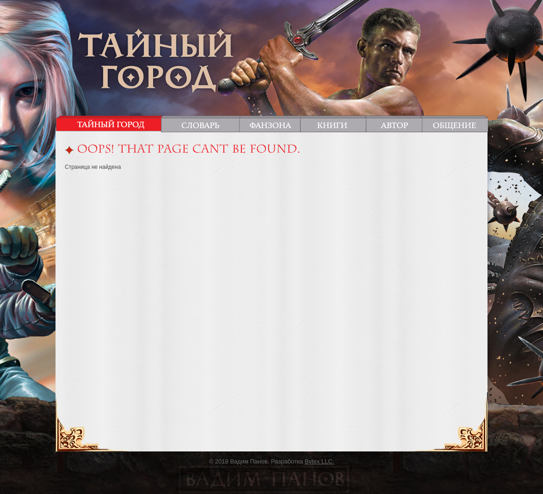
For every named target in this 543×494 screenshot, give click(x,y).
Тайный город (110, 124)
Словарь (202, 124)
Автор (394, 124)
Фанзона (270, 124)
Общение (453, 124)
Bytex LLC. (319, 461)
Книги (333, 124)
